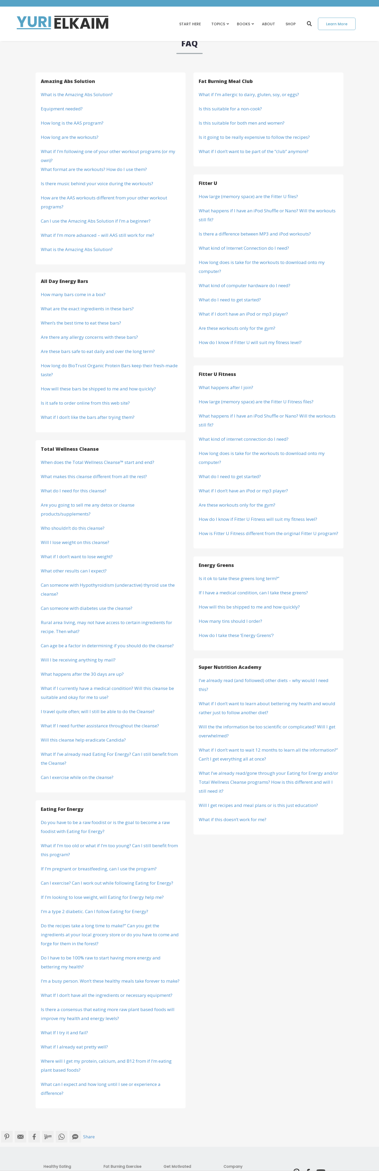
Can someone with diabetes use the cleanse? (86, 608)
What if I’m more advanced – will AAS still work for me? (97, 235)
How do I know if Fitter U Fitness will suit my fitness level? (258, 519)
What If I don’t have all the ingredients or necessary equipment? (106, 995)
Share (89, 1137)
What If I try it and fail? (64, 1033)
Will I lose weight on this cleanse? (75, 542)
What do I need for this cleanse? (73, 491)
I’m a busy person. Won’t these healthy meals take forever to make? (110, 981)
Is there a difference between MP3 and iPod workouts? (255, 234)
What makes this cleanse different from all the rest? (94, 476)
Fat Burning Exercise (122, 1166)
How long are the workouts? (69, 137)
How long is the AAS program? (72, 123)
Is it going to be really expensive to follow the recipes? (254, 137)
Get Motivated (177, 1166)
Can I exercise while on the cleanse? (77, 777)
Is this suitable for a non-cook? (230, 109)
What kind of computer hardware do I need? (244, 285)
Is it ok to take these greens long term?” (239, 578)
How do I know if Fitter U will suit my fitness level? (250, 342)
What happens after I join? (226, 387)
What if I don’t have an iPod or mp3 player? (243, 314)
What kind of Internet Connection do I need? (244, 248)
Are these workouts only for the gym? (237, 328)
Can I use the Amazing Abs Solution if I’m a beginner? (96, 221)
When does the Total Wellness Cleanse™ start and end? (97, 462)
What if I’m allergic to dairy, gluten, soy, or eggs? (249, 94)
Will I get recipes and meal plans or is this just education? (258, 805)
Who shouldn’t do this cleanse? (72, 528)
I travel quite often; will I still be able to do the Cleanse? (97, 711)
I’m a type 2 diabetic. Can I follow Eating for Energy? (94, 911)
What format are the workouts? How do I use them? (94, 169)
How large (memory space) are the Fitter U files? (248, 196)
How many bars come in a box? (73, 294)
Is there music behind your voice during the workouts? (97, 183)
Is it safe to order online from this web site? (85, 403)
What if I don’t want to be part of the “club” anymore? (253, 151)
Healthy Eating (57, 1166)
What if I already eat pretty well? (74, 1047)
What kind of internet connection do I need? (243, 439)
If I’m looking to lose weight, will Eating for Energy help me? (102, 897)
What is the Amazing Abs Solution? (77, 94)
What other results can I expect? (74, 571)
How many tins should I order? (230, 621)
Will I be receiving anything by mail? (78, 660)
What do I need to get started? (230, 300)
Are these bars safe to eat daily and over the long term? (98, 351)
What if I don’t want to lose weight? (77, 556)
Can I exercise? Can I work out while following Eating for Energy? (107, 883)
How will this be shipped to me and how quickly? (249, 607)
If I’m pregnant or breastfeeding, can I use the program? (99, 869)
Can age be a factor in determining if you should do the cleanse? (107, 646)
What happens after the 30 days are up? (82, 674)
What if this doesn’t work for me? (232, 819)
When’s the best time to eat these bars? (81, 323)
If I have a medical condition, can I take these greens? (253, 593)
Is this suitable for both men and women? (242, 123)
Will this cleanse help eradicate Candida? (83, 740)
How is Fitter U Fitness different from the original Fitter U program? (268, 533)
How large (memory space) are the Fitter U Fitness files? (256, 402)
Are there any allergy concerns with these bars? (89, 337)
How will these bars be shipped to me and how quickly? (98, 389)
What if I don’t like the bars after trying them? (87, 417)
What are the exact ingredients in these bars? (87, 309)
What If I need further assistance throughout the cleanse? (100, 726)
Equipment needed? (62, 109)
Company (232, 1166)
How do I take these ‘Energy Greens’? (236, 635)
